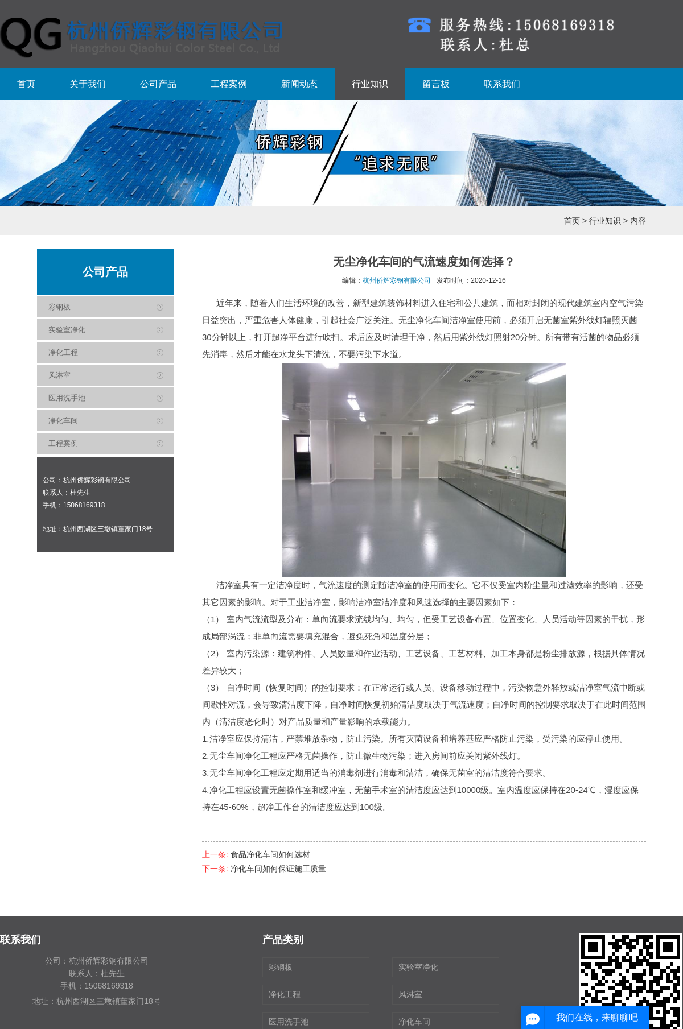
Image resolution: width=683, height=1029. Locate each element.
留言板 (436, 84)
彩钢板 (59, 307)
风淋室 (59, 375)
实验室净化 (66, 329)
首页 (26, 84)
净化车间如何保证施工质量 (278, 868)
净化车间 (63, 420)
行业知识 (370, 84)
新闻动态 (299, 84)
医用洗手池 (66, 398)
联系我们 (502, 84)
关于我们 (87, 84)
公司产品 (158, 84)
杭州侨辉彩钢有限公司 (397, 280)
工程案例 (229, 84)
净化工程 (63, 352)
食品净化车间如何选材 (270, 854)
